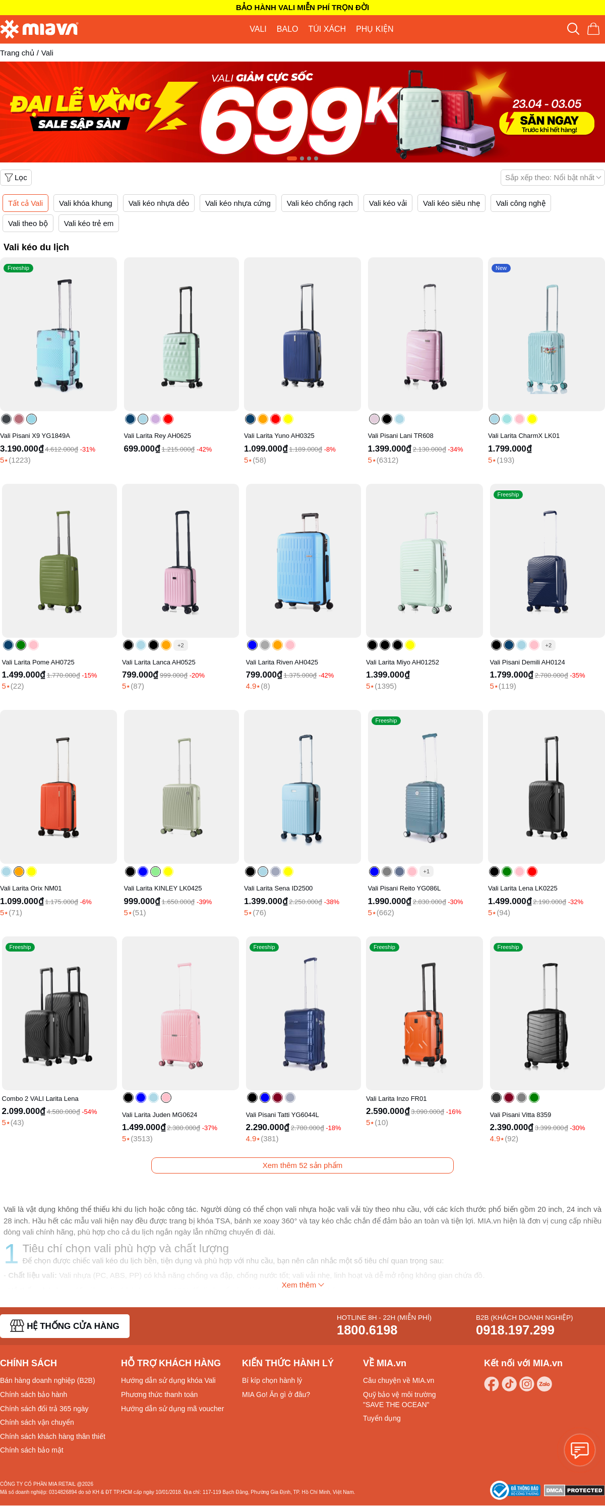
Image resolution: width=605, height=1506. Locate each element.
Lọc (16, 177)
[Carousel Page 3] (309, 158)
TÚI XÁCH (327, 29)
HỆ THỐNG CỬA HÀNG (64, 1325)
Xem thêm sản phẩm (303, 1165)
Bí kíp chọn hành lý (272, 1380)
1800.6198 (367, 1330)
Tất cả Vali (25, 203)
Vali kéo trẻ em (89, 223)
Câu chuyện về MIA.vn (398, 1380)
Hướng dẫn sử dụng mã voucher (172, 1409)
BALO (287, 29)
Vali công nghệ (521, 203)
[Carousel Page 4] (316, 158)
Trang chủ (17, 52)
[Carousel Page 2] (302, 158)
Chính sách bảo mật (32, 1450)
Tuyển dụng (382, 1418)
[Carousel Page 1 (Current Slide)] (292, 158)
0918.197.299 (515, 1330)
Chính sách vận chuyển (37, 1422)
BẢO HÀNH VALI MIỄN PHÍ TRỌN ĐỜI (302, 7)
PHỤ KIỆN (374, 29)
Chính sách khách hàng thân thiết (52, 1436)
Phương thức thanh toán (159, 1394)
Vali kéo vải (388, 203)
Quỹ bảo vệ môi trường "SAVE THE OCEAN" (399, 1399)
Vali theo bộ (28, 223)
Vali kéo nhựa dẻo (159, 203)
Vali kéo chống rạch (320, 203)
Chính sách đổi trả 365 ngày (44, 1409)
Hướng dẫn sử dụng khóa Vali (168, 1380)
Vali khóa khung (85, 203)
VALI (258, 29)
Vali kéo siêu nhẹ (451, 203)
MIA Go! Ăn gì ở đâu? (276, 1394)
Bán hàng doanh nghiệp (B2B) (47, 1380)
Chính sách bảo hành (33, 1394)
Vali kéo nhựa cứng (238, 203)
